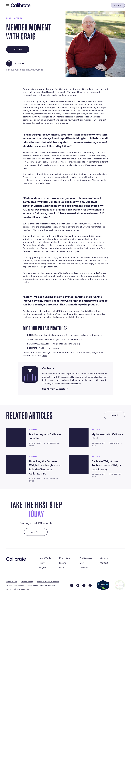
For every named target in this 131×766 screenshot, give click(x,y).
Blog (9, 18)
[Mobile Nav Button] (7, 5)
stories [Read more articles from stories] (33, 600)
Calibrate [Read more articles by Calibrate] (37, 614)
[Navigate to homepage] (21, 5)
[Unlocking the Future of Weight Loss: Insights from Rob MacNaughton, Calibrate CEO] (16, 635)
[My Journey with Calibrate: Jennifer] (16, 608)
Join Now (118, 5)
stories (18, 18)
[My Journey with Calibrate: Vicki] (79, 608)
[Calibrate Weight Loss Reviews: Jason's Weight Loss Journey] (79, 635)
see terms (75, 554)
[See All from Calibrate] (55, 560)
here (44, 526)
